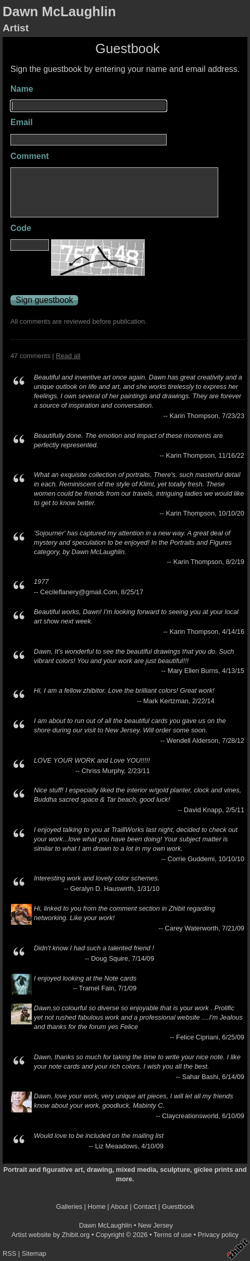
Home (96, 1206)
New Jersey (155, 1225)
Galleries (69, 1206)
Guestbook (178, 1206)
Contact (144, 1206)
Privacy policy (218, 1235)
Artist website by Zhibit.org (50, 1235)
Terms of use (173, 1235)
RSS (9, 1253)
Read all (68, 356)
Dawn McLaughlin (59, 11)
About (119, 1206)
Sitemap (34, 1253)
